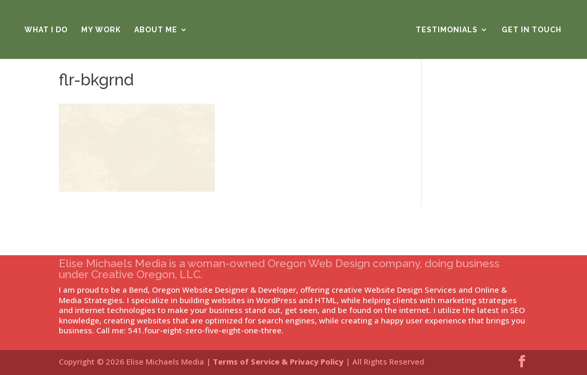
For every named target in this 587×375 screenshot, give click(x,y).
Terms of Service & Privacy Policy (278, 361)
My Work (101, 30)
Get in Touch (532, 30)
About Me (155, 30)
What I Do (46, 30)
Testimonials (447, 30)
